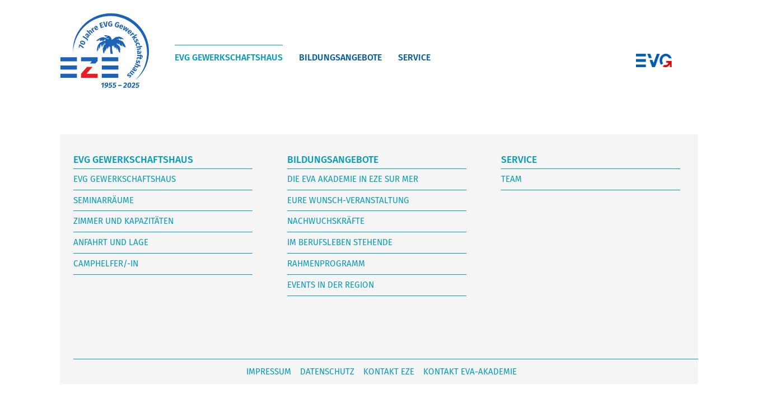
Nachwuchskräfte (325, 221)
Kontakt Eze (388, 372)
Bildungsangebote (340, 57)
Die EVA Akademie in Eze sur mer (352, 179)
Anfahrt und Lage (110, 242)
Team (511, 179)
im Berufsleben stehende (339, 242)
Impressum (268, 372)
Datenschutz (327, 372)
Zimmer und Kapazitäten (123, 221)
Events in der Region (330, 285)
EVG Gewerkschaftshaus (229, 57)
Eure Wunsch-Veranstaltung (348, 200)
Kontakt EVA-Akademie (470, 372)
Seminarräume (103, 200)
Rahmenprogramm (326, 264)
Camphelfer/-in (105, 264)
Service (414, 57)
